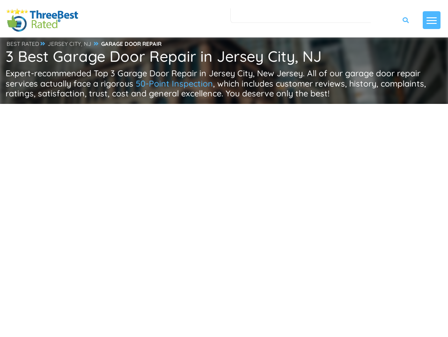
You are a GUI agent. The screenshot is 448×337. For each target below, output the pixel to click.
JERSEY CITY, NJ (69, 43)
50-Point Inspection (174, 83)
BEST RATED (23, 43)
